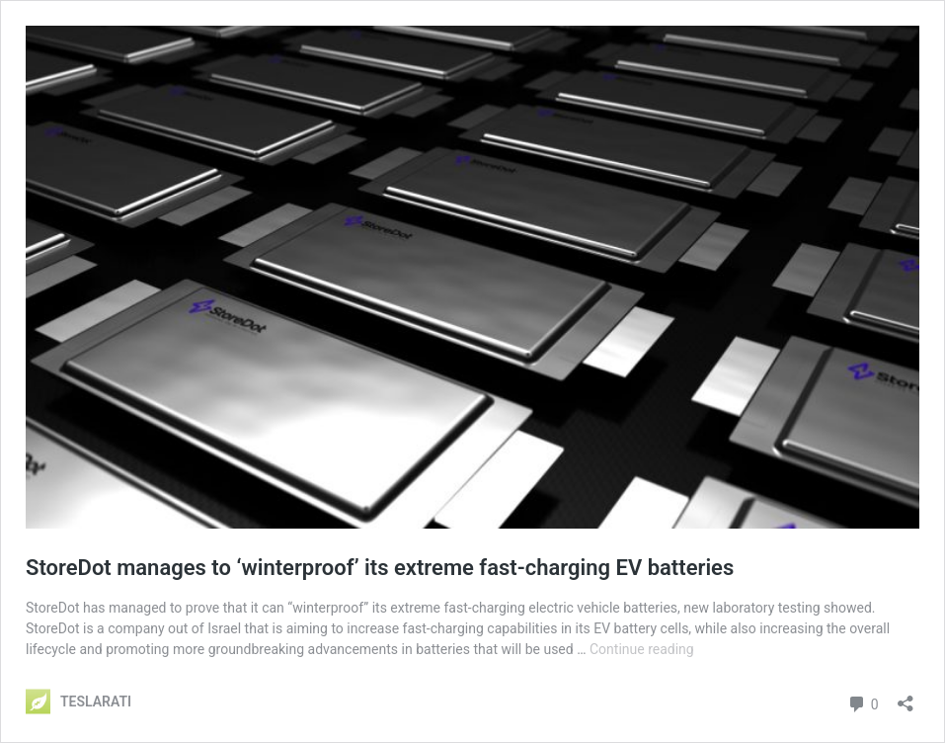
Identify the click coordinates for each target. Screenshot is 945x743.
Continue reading (642, 649)
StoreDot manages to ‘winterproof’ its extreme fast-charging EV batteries (380, 567)
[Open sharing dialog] (905, 697)
